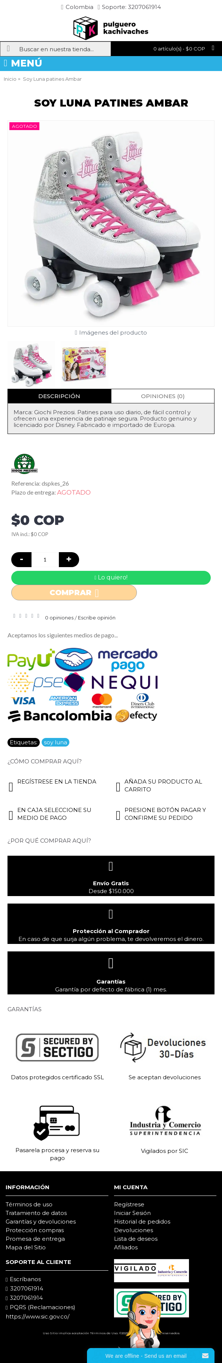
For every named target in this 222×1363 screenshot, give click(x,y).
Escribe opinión (97, 618)
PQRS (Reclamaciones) (40, 1307)
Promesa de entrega (35, 1238)
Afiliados (126, 1247)
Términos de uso (29, 1204)
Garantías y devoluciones (41, 1221)
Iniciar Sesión (132, 1212)
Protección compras (35, 1230)
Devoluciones (133, 1230)
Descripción (59, 396)
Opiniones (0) (163, 396)
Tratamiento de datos (36, 1212)
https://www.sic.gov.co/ (37, 1316)
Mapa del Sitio (26, 1247)
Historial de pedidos (142, 1221)
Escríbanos (23, 1279)
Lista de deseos (136, 1238)
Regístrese (129, 1204)
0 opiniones (59, 618)
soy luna (55, 742)
